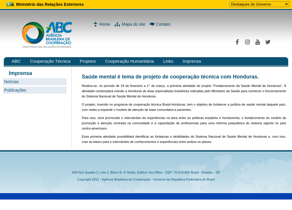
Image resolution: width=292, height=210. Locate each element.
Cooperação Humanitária (129, 61)
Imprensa (192, 61)
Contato (163, 24)
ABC (16, 61)
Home (104, 24)
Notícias (11, 81)
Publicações (15, 90)
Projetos (88, 61)
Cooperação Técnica (50, 61)
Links (168, 61)
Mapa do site (133, 24)
